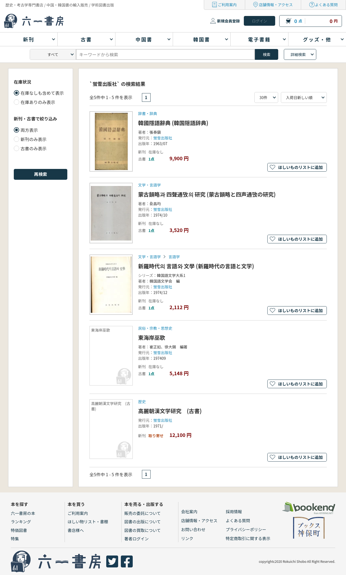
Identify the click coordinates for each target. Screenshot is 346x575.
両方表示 (29, 130)
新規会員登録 (228, 21)
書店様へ (76, 530)
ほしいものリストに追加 (300, 167)
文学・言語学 (149, 185)
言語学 (174, 256)
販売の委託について (142, 513)
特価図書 (19, 530)
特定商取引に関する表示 (248, 538)
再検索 (40, 174)
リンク (187, 538)
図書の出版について (142, 521)
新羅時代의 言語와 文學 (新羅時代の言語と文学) (196, 266)
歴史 (142, 401)
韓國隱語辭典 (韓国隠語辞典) (173, 123)
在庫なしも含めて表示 (42, 93)
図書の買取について (142, 530)
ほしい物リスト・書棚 (88, 521)
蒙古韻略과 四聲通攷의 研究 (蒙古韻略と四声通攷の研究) (207, 194)
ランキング (21, 521)
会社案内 (189, 511)
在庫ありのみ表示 (38, 102)
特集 (15, 538)
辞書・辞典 (147, 113)
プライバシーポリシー (246, 529)
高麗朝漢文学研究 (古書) (170, 411)
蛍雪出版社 (162, 138)
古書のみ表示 (33, 148)
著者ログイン (136, 538)
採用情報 (234, 511)
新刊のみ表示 (33, 139)
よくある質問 (326, 4)
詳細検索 (298, 54)
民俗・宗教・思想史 (155, 328)
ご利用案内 (227, 4)
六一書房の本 (23, 513)
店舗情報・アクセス (276, 4)
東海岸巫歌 (151, 337)
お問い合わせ (193, 529)
